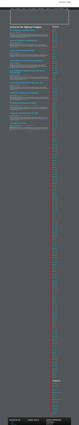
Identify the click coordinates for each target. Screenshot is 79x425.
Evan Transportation (22, 74)
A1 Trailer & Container (58, 8)
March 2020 (54, 189)
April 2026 (54, 29)
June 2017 (54, 262)
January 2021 (54, 167)
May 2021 (54, 159)
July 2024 (54, 75)
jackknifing (18, 75)
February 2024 (54, 86)
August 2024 (54, 73)
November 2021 (55, 145)
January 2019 (54, 220)
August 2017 (54, 258)
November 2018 (55, 225)
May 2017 (54, 264)
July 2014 (54, 339)
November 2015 (55, 304)
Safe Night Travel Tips (18, 122)
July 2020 (54, 181)
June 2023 (54, 104)
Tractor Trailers (55, 391)
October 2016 (54, 280)
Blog (67, 8)
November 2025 (55, 40)
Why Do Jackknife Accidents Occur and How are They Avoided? (27, 71)
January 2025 (54, 62)
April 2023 (54, 108)
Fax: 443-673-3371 (49, 415)
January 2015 (54, 326)
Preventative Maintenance (30, 104)
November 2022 (55, 119)
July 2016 (54, 286)
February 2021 (54, 165)
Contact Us (48, 8)
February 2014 (54, 350)
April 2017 (54, 266)
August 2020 (54, 178)
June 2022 (54, 130)
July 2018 (54, 233)
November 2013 (55, 356)
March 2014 (54, 348)
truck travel (20, 115)
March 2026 (54, 31)
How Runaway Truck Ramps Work (22, 30)
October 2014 (54, 332)
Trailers (53, 393)
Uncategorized (55, 400)
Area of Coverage (31, 8)
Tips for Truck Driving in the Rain (22, 50)
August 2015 (54, 310)
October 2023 (54, 95)
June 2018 (54, 236)
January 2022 (54, 141)
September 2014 (55, 335)
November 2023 (55, 93)
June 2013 (54, 367)
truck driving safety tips (30, 53)
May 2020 (54, 185)
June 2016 (54, 288)
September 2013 (55, 361)
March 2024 (54, 84)
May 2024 (54, 79)
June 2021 (54, 156)
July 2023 (54, 101)
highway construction (14, 115)
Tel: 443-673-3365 (49, 414)
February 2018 (54, 244)
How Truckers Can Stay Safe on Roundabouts (26, 60)
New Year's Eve (13, 85)
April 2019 (54, 214)
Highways (20, 32)
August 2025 (54, 46)
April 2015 (54, 319)
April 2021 (54, 161)
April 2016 (54, 293)
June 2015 (54, 315)
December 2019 (55, 196)
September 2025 (55, 44)
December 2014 (55, 328)
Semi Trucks (54, 387)
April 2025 (54, 55)
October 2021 (54, 148)
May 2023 (54, 106)
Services (24, 8)
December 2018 (55, 222)
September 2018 (55, 229)
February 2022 (54, 139)
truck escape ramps (29, 33)
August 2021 (54, 152)
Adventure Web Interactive (53, 424)
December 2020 (55, 170)
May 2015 (54, 317)
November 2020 (55, 172)
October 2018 (54, 227)
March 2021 (54, 163)
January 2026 (54, 36)
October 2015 (54, 306)
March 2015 (54, 321)
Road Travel (30, 74)
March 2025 (54, 57)
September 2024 (55, 71)
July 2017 (54, 260)
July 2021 (54, 154)
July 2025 (54, 49)
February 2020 (54, 192)
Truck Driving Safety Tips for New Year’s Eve (26, 82)
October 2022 (54, 121)
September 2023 (55, 97)
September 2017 (55, 255)
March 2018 (54, 242)
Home (12, 8)
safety (16, 85)
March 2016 (54, 295)
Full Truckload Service (55, 421)
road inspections (13, 105)
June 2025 (54, 51)
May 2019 (54, 211)
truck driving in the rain (23, 53)
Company (17, 8)
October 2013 (54, 359)
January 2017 (54, 273)
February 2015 (54, 324)
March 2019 (54, 216)
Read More (29, 36)
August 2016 (54, 284)
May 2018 (54, 238)
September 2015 (55, 308)
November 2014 (55, 330)
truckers (21, 63)
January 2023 (54, 115)
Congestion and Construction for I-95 (24, 112)
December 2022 (55, 117)
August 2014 (54, 337)
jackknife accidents (14, 75)
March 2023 (54, 110)
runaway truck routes (21, 43)
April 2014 (54, 345)
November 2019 (55, 198)
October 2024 (54, 68)
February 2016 (54, 297)
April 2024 (54, 82)
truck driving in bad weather (15, 53)
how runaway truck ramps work (15, 33)
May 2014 (54, 343)
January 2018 (54, 247)
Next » (30, 129)
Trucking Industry (55, 395)
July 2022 (54, 128)
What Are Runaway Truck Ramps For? (24, 40)
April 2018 (54, 240)
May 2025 (54, 53)
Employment (41, 8)
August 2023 (54, 99)
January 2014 (54, 352)
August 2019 (54, 205)
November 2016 (55, 277)
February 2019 (54, 218)
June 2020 (54, 183)
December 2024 (55, 64)
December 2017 (55, 249)
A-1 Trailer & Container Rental (46, 421)
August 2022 (54, 126)
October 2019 (54, 200)
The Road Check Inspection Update (23, 102)
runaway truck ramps (24, 33)
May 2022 (54, 132)
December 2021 (55, 143)
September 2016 (55, 282)
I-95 (18, 115)
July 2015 (54, 313)
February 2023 (54, 112)
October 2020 (54, 174)
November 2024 (55, 66)
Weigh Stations (55, 402)
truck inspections (19, 105)
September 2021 (55, 150)
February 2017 (54, 271)
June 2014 (54, 341)
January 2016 (54, 299)
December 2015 (55, 302)
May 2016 (54, 291)
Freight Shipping (27, 124)
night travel (16, 125)
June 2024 (54, 77)
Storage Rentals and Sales (57, 389)
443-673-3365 (65, 2)
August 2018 (54, 231)
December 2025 (55, 38)
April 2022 (54, 134)
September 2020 (55, 176)
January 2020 (54, 194)
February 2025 (54, 60)
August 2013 (54, 363)
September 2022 (55, 123)
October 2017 (54, 253)
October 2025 (54, 42)
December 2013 (55, 354)
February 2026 (54, 33)
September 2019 (55, 203)
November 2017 (55, 251)
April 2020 (54, 187)
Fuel (53, 378)
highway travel (13, 63)
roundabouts (17, 63)
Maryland (17, 95)
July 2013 (54, 365)
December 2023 (55, 90)
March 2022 (54, 137)
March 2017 (54, 269)
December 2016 (55, 275)
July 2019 (54, 207)
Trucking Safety (55, 398)
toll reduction (21, 95)
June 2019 (54, 209)
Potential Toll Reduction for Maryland (24, 92)
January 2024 (54, 88)
